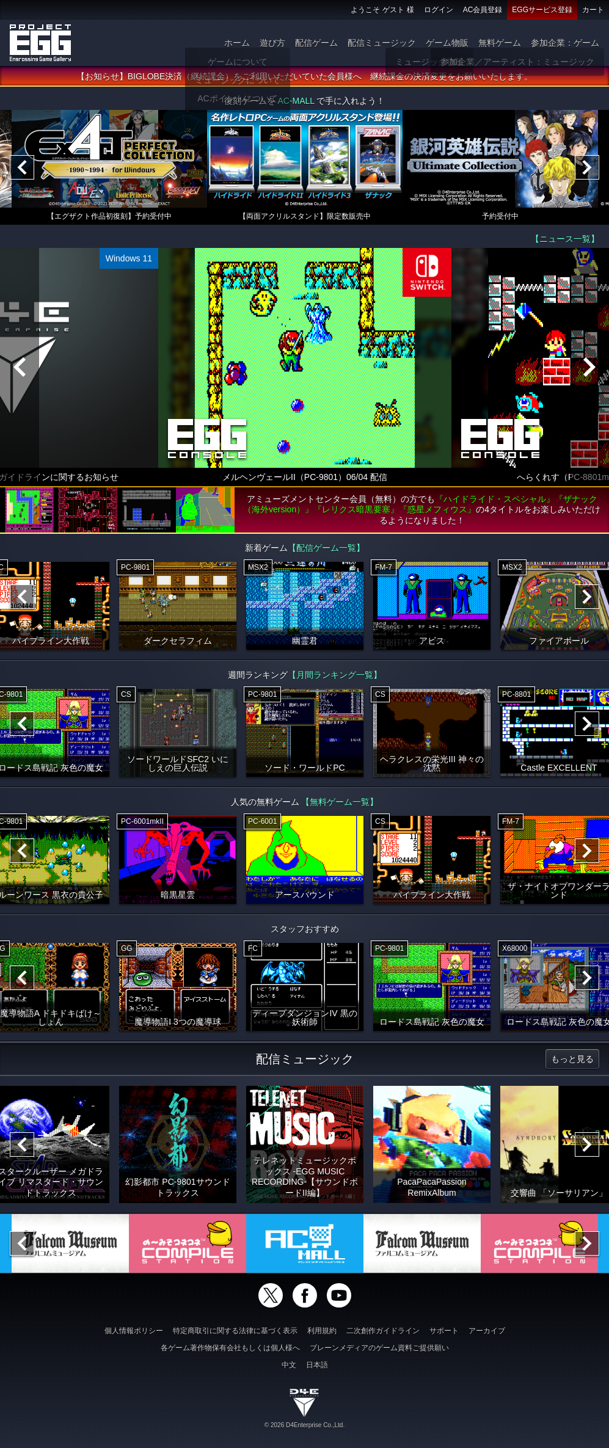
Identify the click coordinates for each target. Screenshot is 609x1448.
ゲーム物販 (447, 43)
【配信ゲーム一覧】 (326, 548)
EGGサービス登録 (542, 9)
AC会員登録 (483, 9)
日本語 (317, 1365)
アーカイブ (487, 1330)
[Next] (587, 168)
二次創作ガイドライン (383, 1330)
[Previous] (22, 168)
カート (593, 9)
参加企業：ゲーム (565, 43)
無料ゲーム (499, 43)
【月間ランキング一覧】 (335, 675)
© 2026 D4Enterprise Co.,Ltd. (304, 1425)
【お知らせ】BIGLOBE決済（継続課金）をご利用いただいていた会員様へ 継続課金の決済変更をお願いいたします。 (304, 77)
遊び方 (272, 43)
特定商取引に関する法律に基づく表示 (235, 1330)
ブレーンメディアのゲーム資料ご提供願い (379, 1348)
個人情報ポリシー (133, 1330)
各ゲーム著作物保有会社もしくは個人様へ (230, 1348)
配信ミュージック (382, 43)
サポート (444, 1330)
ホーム (237, 43)
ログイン (438, 9)
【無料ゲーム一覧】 (339, 802)
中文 (289, 1365)
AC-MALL (295, 101)
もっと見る (572, 1059)
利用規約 (322, 1330)
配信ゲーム (316, 43)
